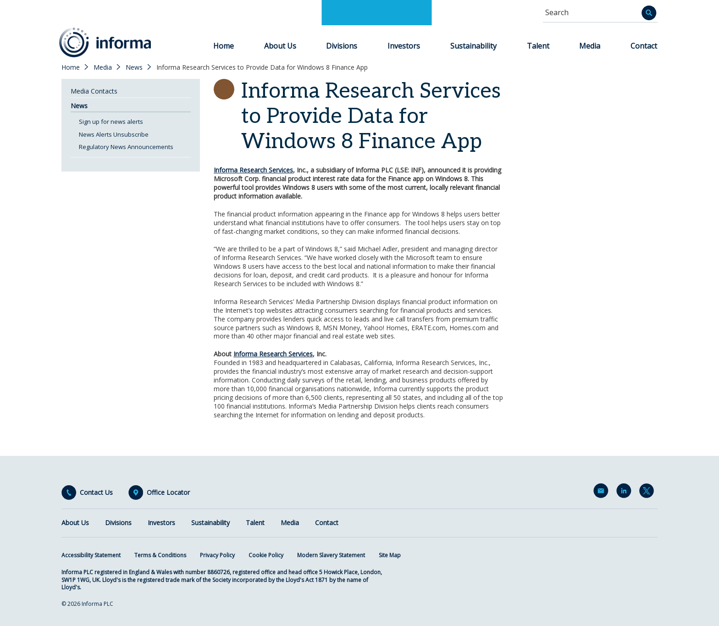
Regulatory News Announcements (126, 147)
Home (223, 46)
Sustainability (473, 46)
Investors (403, 46)
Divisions (341, 46)
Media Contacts (94, 91)
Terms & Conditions (160, 555)
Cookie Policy (266, 555)
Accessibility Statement (91, 555)
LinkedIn (625, 492)
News (134, 67)
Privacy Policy (217, 555)
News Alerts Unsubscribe (114, 134)
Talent (538, 46)
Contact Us (96, 492)
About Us (280, 46)
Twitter (648, 492)
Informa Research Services (253, 170)
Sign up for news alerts (111, 121)
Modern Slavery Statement (331, 555)
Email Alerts (602, 492)
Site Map (390, 555)
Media (589, 46)
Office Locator (168, 492)
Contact (644, 46)
